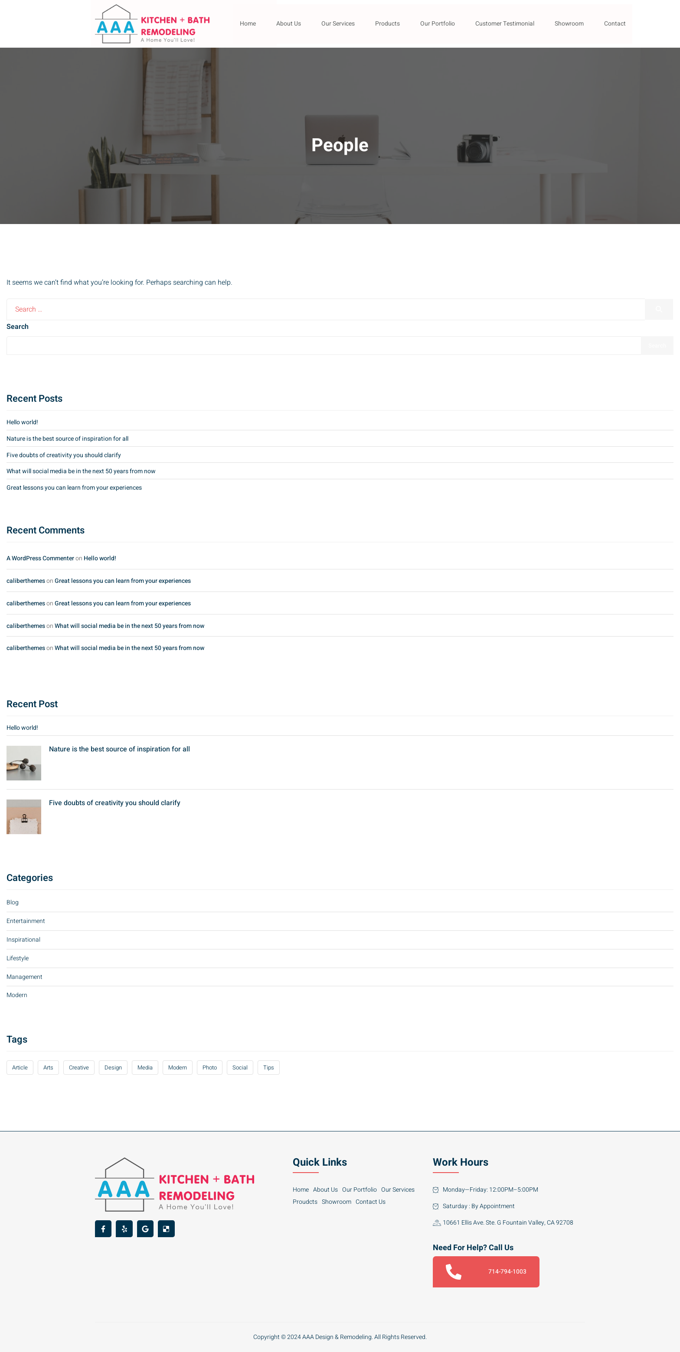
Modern (17, 995)
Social (240, 1067)
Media (145, 1067)
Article (20, 1067)
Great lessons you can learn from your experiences (74, 487)
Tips (268, 1067)
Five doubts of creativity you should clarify (64, 455)
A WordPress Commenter (40, 558)
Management (24, 977)
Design (113, 1067)
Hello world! (22, 422)
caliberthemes (26, 580)
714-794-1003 (486, 1272)
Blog (13, 902)
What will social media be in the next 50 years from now (81, 471)
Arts (48, 1067)
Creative (79, 1067)
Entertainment (26, 921)
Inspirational (23, 939)
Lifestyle (18, 958)
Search (18, 327)
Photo (210, 1067)
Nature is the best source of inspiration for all (67, 438)
